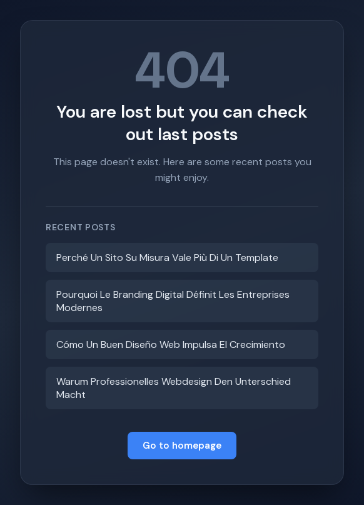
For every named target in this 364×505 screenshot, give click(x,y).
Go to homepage (182, 445)
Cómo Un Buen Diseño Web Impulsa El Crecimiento (170, 344)
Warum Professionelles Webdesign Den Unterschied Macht (173, 388)
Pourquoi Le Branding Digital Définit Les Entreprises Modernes (173, 301)
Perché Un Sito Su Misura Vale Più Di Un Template (167, 257)
